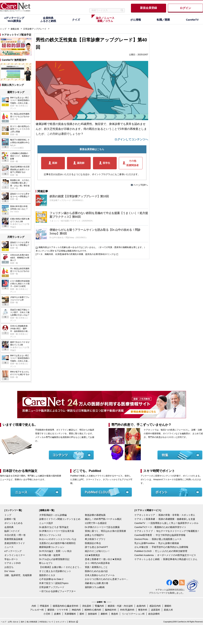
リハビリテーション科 (133, 613)
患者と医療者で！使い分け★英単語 (103, 559)
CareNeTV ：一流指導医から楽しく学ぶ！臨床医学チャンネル (166, 523)
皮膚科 (57, 613)
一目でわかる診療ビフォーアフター (57, 591)
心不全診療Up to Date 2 (51, 579)
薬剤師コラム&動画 (95, 587)
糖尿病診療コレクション (51, 547)
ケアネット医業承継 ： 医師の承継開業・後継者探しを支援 (164, 519)
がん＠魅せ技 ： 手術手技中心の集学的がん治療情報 (161, 547)
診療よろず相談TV (94, 535)
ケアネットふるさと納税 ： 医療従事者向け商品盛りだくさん (165, 559)
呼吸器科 (44, 606)
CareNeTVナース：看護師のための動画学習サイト (160, 527)
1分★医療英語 (92, 555)
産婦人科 (168, 609)
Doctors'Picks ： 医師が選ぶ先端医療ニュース (158, 539)
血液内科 (141, 606)
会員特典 (9, 527)
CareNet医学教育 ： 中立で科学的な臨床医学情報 (159, 535)
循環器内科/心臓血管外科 (66, 606)
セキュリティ (61, 622)
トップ (3, 29)
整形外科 (142, 609)
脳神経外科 (110, 609)
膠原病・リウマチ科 (57, 609)
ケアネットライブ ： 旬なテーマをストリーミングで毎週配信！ (167, 531)
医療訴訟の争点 (93, 543)
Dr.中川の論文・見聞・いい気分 (55, 551)
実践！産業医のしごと (96, 567)
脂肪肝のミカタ (47, 575)
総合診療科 (154, 613)
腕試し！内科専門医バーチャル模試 (103, 519)
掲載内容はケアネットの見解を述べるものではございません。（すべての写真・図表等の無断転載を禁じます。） (92, 247)
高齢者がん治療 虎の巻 (96, 583)
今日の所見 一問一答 (15, 535)
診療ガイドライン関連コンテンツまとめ (59, 519)
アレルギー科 (37, 609)
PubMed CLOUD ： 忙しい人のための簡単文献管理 (160, 551)
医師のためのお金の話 (96, 571)
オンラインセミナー (14, 555)
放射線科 (92, 613)
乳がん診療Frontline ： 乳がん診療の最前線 (156, 543)
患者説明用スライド (14, 543)
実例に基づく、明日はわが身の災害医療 (105, 531)
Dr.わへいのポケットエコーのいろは (57, 539)
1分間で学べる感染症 (96, 523)
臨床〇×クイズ (12, 531)
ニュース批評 (46, 523)
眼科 (82, 613)
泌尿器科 (155, 609)
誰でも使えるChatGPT (96, 547)
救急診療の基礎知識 (95, 515)
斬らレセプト (46, 563)
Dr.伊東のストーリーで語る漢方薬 (56, 531)
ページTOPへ (140, 185)
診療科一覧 (10, 519)
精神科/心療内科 (93, 609)
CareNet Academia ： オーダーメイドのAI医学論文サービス (165, 555)
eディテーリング (13, 551)
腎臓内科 (99, 606)
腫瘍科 (168, 606)
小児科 (46, 613)
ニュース (9, 547)
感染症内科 (155, 606)
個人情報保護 (32, 622)
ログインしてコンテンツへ (131, 139)
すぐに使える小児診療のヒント (55, 571)
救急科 (114, 613)
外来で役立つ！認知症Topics (54, 583)
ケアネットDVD (12, 563)
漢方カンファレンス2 (50, 535)
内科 (34, 606)
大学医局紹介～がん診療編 (53, 515)
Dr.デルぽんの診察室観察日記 (54, 559)
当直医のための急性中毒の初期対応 (57, 543)
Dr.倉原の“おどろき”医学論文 (54, 527)
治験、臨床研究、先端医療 (18, 575)
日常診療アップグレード (34, 29)
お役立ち (9, 567)
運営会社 (72, 622)
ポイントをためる (13, 523)
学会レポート (11, 559)
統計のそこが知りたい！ (97, 551)
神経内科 (76, 609)
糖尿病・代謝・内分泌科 (120, 606)
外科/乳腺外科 (127, 609)
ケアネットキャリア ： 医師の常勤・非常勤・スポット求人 (164, 515)
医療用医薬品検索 (13, 539)
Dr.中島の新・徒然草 (49, 555)
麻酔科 (104, 613)
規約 (22, 622)
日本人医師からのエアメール (100, 575)
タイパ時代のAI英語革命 (97, 563)
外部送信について (46, 622)
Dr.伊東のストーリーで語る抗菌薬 (102, 527)
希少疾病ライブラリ (95, 539)
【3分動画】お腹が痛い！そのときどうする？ (61, 567)
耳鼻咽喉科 (70, 613)
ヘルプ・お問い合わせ (9, 622)
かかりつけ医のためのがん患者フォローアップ (107, 579)
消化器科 (86, 606)
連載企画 (15, 29)
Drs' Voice (9, 571)
